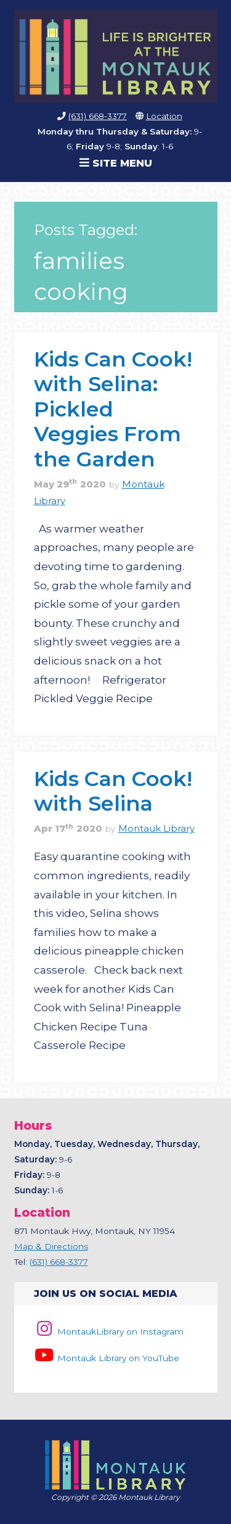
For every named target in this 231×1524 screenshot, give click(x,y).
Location (164, 116)
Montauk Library (156, 828)
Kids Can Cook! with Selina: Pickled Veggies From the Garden (113, 408)
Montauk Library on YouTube (106, 1358)
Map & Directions (51, 1246)
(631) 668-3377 (97, 116)
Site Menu (115, 163)
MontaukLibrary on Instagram (109, 1331)
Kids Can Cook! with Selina (113, 791)
